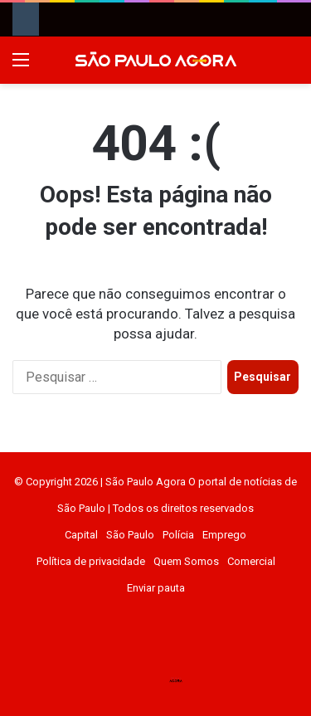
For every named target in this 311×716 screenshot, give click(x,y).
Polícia (178, 534)
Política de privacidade (90, 561)
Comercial (251, 561)
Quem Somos (186, 561)
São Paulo (130, 534)
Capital (81, 534)
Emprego (224, 534)
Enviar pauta (156, 588)
